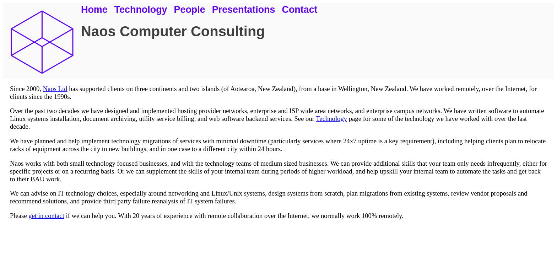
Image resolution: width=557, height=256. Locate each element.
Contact (300, 9)
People (189, 9)
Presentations (243, 9)
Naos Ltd (55, 88)
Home (94, 9)
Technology (140, 9)
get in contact (46, 215)
